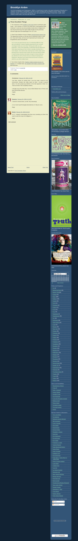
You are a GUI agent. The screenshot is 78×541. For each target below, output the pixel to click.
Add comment (12, 122)
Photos (54, 331)
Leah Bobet (56, 463)
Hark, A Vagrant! (57, 390)
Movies (54, 326)
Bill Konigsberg (56, 421)
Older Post (45, 167)
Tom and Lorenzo (57, 407)
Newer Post (10, 167)
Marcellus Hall (56, 472)
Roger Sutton (56, 403)
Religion (55, 354)
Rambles (55, 346)
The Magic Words (57, 372)
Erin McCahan (56, 438)
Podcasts (55, 333)
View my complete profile (59, 45)
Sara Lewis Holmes (58, 485)
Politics (54, 337)
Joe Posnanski (56, 396)
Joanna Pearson (57, 445)
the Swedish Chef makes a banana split (34, 63)
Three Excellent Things (18, 22)
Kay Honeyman (56, 455)
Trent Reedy (56, 491)
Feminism (55, 305)
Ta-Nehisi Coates (57, 405)
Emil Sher (55, 434)
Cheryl (63, 22)
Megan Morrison (57, 476)
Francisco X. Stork (57, 442)
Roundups (55, 359)
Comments (56, 504)
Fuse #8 (55, 388)
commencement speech (37, 34)
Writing (54, 380)
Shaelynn (14, 99)
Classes (55, 294)
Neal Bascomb (56, 478)
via (44, 34)
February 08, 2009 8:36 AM (23, 112)
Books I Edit (56, 292)
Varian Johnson (57, 493)
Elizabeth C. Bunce (57, 432)
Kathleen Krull (56, 453)
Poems (54, 335)
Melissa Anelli (56, 400)
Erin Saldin (55, 440)
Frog (54, 309)
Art (53, 288)
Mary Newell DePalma (58, 474)
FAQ (54, 303)
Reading (55, 348)
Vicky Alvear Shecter (58, 495)
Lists (15, 69)
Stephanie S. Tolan (57, 489)
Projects (55, 339)
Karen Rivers (56, 449)
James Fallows (56, 392)
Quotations (55, 344)
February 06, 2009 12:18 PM (25, 99)
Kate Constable (56, 451)
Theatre (55, 374)
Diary (54, 296)
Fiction (54, 307)
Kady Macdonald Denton (59, 447)
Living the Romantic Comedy (60, 398)
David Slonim (56, 427)
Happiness (55, 314)
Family (54, 301)
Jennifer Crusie (56, 394)
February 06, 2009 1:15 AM (25, 78)
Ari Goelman (56, 417)
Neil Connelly (56, 480)
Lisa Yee (55, 468)
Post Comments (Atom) (20, 170)
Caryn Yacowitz (56, 423)
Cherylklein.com (57, 88)
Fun (54, 311)
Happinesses (56, 316)
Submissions (56, 367)
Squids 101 (55, 365)
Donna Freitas (56, 429)
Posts (55, 501)
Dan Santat (55, 425)
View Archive (60, 283)
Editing (54, 298)
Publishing (55, 341)
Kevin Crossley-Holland (58, 461)
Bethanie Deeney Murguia (59, 419)
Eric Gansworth (56, 436)
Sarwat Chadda (57, 487)
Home (28, 167)
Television (55, 369)
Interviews (55, 320)
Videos (54, 378)
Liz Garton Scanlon (57, 470)
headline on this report (28, 24)
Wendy (14, 112)
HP (54, 318)
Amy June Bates (57, 414)
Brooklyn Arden (19, 7)
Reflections (55, 352)
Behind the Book (57, 290)
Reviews (55, 356)
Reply (13, 94)
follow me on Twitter (65, 95)
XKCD (54, 409)
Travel (54, 376)
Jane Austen (56, 322)
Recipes (55, 350)
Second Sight (56, 363)
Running (55, 361)
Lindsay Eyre (56, 465)
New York (55, 329)
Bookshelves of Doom (58, 386)
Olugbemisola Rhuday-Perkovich (61, 483)
